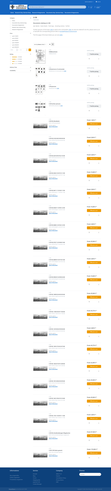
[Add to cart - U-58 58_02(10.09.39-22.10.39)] (94, 158)
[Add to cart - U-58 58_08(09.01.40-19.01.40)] (94, 262)
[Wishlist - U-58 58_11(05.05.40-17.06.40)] (89, 319)
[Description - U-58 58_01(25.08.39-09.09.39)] (98, 146)
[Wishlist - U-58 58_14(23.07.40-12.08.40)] (89, 371)
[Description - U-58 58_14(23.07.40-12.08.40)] (98, 371)
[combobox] (12, 1)
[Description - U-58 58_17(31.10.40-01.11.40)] (98, 423)
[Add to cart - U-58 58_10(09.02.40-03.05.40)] (94, 297)
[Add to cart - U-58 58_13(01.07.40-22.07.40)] (94, 349)
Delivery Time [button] (13, 67)
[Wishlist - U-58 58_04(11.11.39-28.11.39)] (89, 197)
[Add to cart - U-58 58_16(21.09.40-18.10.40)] (94, 401)
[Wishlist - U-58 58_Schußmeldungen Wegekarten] (89, 440)
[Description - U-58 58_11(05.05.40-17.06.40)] (98, 319)
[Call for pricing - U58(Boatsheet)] (94, 54)
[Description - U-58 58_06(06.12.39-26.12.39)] (98, 232)
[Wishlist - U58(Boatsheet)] (89, 58)
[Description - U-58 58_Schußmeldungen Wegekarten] (98, 440)
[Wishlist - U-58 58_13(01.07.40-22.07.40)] (89, 353)
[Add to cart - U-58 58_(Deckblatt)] (94, 123)
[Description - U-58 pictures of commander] (98, 76)
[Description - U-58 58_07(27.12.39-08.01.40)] (98, 249)
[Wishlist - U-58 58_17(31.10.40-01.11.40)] (89, 423)
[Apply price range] (30, 50)
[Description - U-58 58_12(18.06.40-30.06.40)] (98, 336)
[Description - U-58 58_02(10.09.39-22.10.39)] (98, 163)
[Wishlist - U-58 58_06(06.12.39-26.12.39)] (89, 232)
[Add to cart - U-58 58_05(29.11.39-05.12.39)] (94, 210)
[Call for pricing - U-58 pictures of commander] (94, 71)
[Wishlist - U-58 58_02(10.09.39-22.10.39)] (89, 163)
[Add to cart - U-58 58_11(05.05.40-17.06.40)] (94, 314)
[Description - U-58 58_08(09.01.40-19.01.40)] (98, 267)
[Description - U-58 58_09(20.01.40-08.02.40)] (98, 284)
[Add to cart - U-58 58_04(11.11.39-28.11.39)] (94, 193)
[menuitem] (12, 12)
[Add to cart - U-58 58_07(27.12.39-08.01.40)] (94, 245)
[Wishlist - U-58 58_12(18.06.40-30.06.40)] (89, 336)
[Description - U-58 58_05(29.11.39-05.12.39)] (98, 215)
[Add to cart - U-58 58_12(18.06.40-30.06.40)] (94, 331)
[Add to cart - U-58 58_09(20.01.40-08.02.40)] (94, 279)
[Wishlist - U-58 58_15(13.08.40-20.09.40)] (89, 388)
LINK (51, 29)
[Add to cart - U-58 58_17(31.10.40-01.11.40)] (94, 418)
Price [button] (11, 33)
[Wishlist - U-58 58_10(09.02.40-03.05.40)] (89, 301)
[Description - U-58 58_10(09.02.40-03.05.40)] (98, 301)
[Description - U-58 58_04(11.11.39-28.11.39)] (98, 197)
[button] (17, 50)
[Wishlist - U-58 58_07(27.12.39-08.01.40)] (89, 249)
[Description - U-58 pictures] (98, 93)
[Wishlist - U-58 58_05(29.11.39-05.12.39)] (89, 215)
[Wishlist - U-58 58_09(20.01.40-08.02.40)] (89, 284)
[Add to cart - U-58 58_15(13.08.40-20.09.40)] (94, 383)
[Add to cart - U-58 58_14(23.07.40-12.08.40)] (94, 366)
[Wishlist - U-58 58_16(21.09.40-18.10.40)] (89, 405)
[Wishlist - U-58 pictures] (89, 93)
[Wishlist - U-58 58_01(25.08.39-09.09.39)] (89, 146)
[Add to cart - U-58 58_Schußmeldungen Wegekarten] (94, 435)
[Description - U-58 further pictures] (98, 110)
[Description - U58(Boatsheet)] (98, 58)
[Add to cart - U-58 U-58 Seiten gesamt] (94, 453)
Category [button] (12, 18)
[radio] (49, 44)
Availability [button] (13, 70)
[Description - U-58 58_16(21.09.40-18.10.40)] (98, 405)
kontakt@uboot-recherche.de (68, 31)
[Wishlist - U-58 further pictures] (89, 110)
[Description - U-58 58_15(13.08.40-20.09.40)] (98, 388)
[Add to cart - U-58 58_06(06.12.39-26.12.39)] (94, 227)
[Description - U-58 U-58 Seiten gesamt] (98, 457)
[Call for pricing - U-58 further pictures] (94, 106)
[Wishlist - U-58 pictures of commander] (89, 76)
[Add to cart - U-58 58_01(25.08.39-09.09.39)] (94, 141)
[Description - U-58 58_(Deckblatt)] (98, 128)
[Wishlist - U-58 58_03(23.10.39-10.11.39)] (89, 180)
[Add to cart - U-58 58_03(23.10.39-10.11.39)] (94, 175)
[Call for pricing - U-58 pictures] (94, 88)
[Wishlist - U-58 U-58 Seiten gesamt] (89, 457)
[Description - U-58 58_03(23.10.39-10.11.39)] (98, 180)
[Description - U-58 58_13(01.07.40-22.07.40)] (98, 353)
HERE (61, 35)
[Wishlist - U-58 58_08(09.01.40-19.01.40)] (89, 267)
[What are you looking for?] (57, 7)
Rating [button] (11, 54)
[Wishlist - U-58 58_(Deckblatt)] (89, 128)
